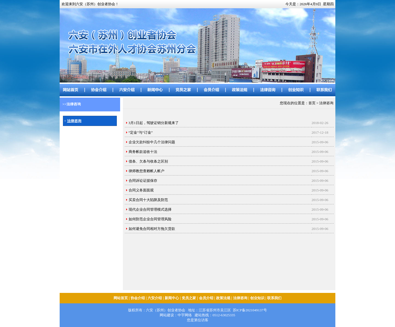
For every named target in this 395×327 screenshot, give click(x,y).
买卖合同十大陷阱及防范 (148, 200)
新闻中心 (172, 298)
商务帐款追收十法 (143, 152)
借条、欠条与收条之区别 (148, 161)
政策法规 (223, 298)
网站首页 (121, 298)
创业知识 (257, 298)
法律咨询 (240, 298)
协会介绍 (138, 298)
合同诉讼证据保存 (143, 180)
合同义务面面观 (141, 190)
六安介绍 (155, 298)
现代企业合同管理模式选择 (150, 209)
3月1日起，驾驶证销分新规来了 (154, 123)
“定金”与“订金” (141, 132)
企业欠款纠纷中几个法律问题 (152, 142)
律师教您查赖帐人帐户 (146, 171)
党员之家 (189, 298)
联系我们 (274, 298)
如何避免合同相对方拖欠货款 (152, 229)
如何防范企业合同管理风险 (150, 219)
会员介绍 (206, 298)
